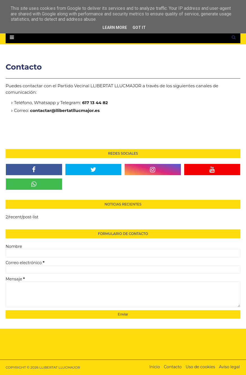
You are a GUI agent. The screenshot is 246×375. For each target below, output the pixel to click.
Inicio (154, 366)
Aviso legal (229, 366)
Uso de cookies (200, 366)
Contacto (173, 366)
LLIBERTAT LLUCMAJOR (59, 367)
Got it (139, 27)
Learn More (114, 27)
